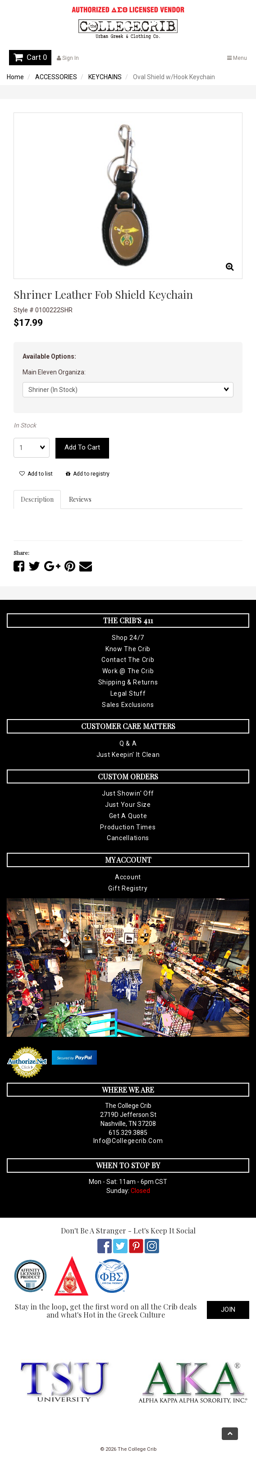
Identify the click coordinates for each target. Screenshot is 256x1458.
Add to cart (82, 447)
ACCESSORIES (56, 77)
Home (15, 77)
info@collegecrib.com (128, 1140)
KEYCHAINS (105, 77)
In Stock (25, 425)
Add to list (36, 474)
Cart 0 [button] (30, 57)
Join (228, 1309)
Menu (237, 58)
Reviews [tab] (80, 499)
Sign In (68, 58)
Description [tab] (37, 499)
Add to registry (88, 474)
